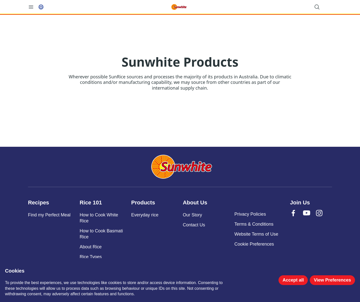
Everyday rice (144, 214)
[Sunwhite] (182, 167)
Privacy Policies (250, 214)
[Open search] (317, 7)
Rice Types (91, 256)
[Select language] (41, 7)
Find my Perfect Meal (49, 214)
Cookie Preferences (254, 244)
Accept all (293, 280)
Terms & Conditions (254, 224)
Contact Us (194, 224)
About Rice (91, 246)
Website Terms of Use (256, 234)
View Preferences (332, 280)
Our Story (192, 214)
